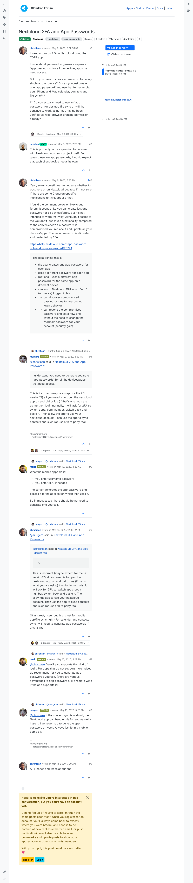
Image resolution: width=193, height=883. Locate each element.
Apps (129, 8)
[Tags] (4, 17)
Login (40, 859)
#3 (90, 180)
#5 (90, 466)
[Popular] (4, 24)
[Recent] (4, 11)
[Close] (88, 797)
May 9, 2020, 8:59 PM (71, 356)
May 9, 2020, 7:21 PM (63, 48)
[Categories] (4, 4)
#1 (91, 48)
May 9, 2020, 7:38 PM (63, 180)
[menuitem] (188, 4)
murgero (34, 356)
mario (33, 466)
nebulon (34, 144)
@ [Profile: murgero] (36, 535)
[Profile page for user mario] (23, 469)
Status (140, 8)
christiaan (35, 48)
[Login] (188, 4)
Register (28, 859)
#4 (90, 356)
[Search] (4, 38)
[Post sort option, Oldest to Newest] (120, 54)
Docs (160, 8)
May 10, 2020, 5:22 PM (69, 659)
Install (169, 8)
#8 (90, 710)
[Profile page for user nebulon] (23, 146)
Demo (150, 8)
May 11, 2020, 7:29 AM (64, 763)
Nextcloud (38, 39)
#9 (90, 763)
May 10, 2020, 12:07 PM (64, 530)
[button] (4, 872)
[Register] (188, 11)
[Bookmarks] (4, 31)
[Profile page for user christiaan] (23, 50)
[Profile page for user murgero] (23, 359)
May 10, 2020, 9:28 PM (72, 710)
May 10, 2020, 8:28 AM (69, 466)
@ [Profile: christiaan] (37, 362)
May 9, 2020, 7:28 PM (69, 144)
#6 (90, 530)
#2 (90, 144)
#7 (90, 659)
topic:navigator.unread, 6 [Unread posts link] (118, 99)
